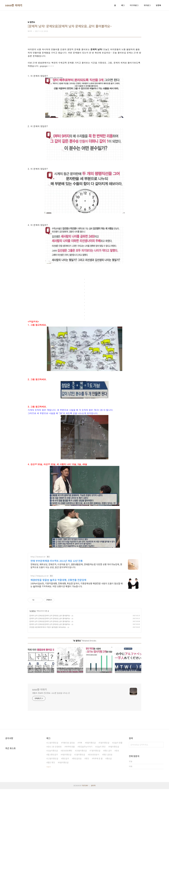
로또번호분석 (94, 835)
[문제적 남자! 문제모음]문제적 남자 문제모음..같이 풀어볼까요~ (50, 696)
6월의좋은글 (64, 843)
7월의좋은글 (95, 831)
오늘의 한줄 (117, 823)
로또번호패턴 (67, 831)
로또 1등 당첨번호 (55, 827)
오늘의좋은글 (53, 831)
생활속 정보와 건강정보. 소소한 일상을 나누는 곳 (51, 774)
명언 (87, 839)
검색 (161, 825)
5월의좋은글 (104, 823)
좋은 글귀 (108, 831)
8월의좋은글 (91, 823)
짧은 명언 (51, 843)
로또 (117, 831)
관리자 (93, 866)
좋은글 (109, 839)
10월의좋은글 (81, 831)
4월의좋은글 (66, 835)
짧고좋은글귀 (53, 835)
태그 (123, 5)
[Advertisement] (84, 63)
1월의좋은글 (80, 835)
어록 (80, 823)
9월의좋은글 (114, 827)
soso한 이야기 (13, 5)
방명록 (158, 5)
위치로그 (147, 5)
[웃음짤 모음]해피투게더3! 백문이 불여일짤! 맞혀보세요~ (48, 708)
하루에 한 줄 (98, 839)
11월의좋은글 (53, 823)
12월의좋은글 (53, 839)
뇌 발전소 (33, 692)
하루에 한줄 (70, 827)
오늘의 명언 (100, 827)
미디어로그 (134, 5)
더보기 (48, 848)
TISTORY (85, 866)
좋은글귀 (65, 839)
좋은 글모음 (107, 835)
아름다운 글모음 (68, 823)
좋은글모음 (77, 839)
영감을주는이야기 (85, 827)
